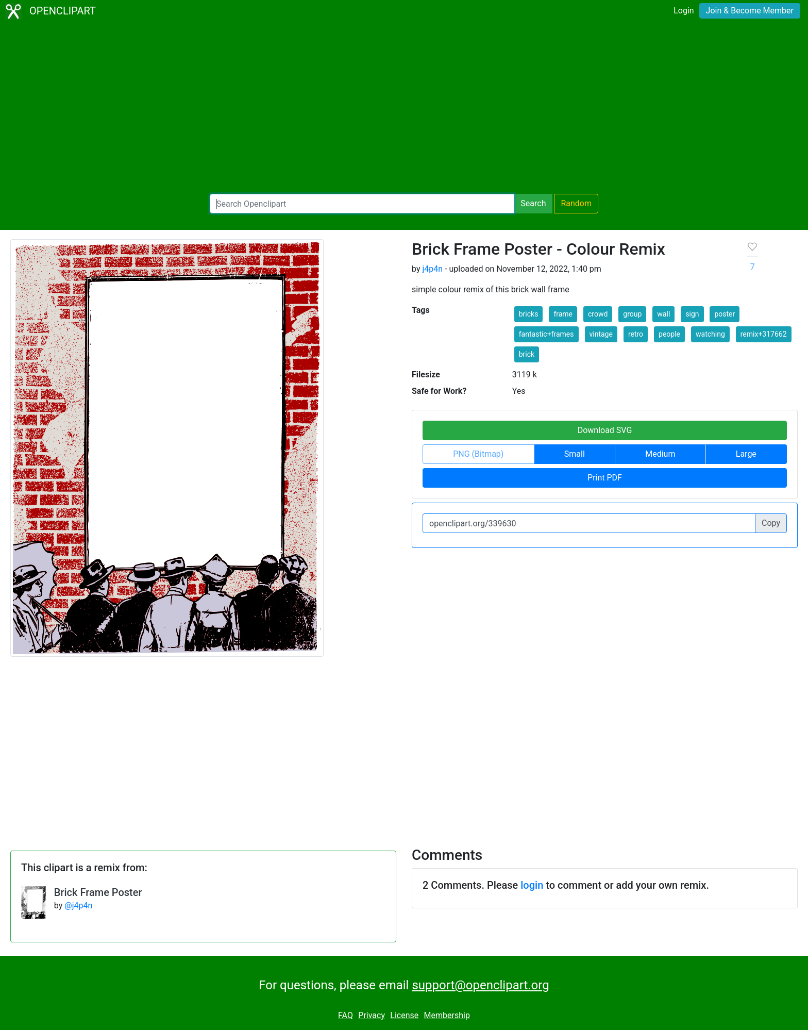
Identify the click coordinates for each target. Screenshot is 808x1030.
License (404, 1015)
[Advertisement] (404, 108)
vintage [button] (601, 334)
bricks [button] (528, 314)
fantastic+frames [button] (546, 334)
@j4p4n (78, 905)
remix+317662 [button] (763, 334)
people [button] (669, 334)
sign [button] (692, 314)
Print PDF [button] (604, 478)
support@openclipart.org (480, 985)
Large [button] (746, 454)
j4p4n (432, 269)
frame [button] (563, 314)
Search (533, 203)
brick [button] (526, 354)
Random (576, 203)
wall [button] (663, 314)
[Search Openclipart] (362, 203)
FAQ (345, 1015)
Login (684, 10)
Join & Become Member (750, 10)
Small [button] (574, 454)
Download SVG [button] (605, 430)
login (531, 885)
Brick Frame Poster (98, 892)
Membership (447, 1015)
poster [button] (724, 314)
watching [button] (710, 334)
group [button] (632, 314)
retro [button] (635, 334)
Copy (771, 523)
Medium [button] (660, 454)
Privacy (371, 1015)
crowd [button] (598, 314)
